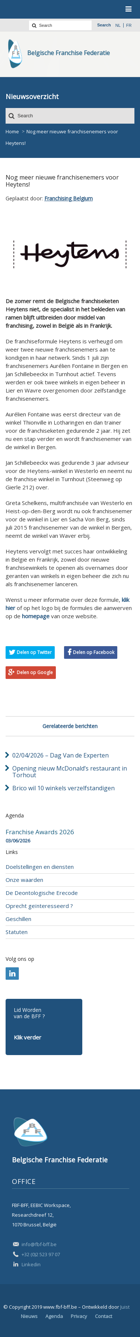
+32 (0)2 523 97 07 (41, 1254)
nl (118, 25)
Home (12, 131)
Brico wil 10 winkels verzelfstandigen (63, 788)
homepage (36, 616)
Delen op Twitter (34, 652)
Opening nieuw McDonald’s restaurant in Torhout (69, 771)
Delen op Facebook (93, 652)
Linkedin (31, 1264)
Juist (125, 1306)
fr (129, 25)
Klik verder (27, 1037)
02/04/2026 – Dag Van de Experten (60, 755)
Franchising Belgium (68, 198)
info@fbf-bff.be (39, 1244)
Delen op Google (35, 672)
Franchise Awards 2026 (40, 832)
